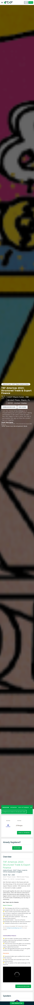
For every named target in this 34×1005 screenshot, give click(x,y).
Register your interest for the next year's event (14, 811)
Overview (5, 807)
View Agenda (22, 407)
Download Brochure (9, 407)
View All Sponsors (24, 832)
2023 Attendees (23, 807)
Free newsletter (17, 1003)
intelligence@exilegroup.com (14, 928)
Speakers (13, 807)
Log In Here (17, 847)
